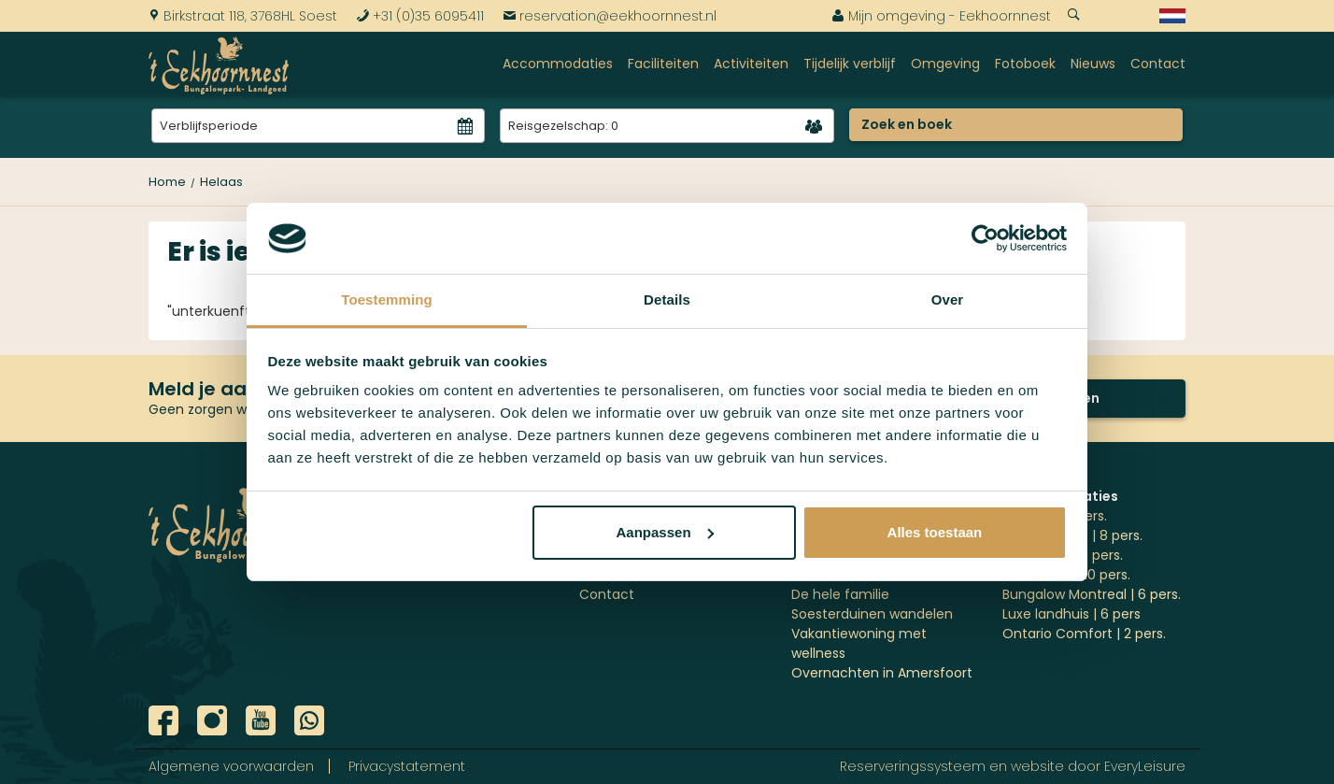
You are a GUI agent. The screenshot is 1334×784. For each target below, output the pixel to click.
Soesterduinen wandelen (872, 614)
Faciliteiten (663, 63)
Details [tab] (667, 299)
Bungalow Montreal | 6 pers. (1091, 594)
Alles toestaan (935, 532)
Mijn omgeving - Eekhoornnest (941, 16)
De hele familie (840, 594)
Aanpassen (665, 532)
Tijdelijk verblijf (849, 63)
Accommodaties (558, 63)
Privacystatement (406, 766)
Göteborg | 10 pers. (1062, 555)
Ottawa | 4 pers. (1054, 515)
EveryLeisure (1144, 766)
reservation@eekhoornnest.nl (610, 16)
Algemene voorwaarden (231, 766)
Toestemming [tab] (387, 299)
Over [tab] (947, 299)
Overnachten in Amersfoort (881, 672)
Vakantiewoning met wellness (859, 643)
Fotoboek (1025, 63)
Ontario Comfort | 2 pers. (1084, 633)
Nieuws (1093, 63)
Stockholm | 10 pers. (1066, 574)
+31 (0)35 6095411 (420, 16)
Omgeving (945, 63)
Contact (1157, 63)
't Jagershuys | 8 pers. (1072, 535)
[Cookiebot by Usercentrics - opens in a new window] (985, 238)
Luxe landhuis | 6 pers (1071, 614)
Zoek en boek (906, 124)
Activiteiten (751, 63)
